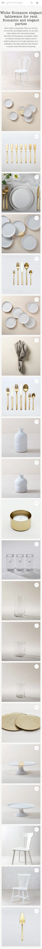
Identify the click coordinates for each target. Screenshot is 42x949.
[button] (37, 54)
